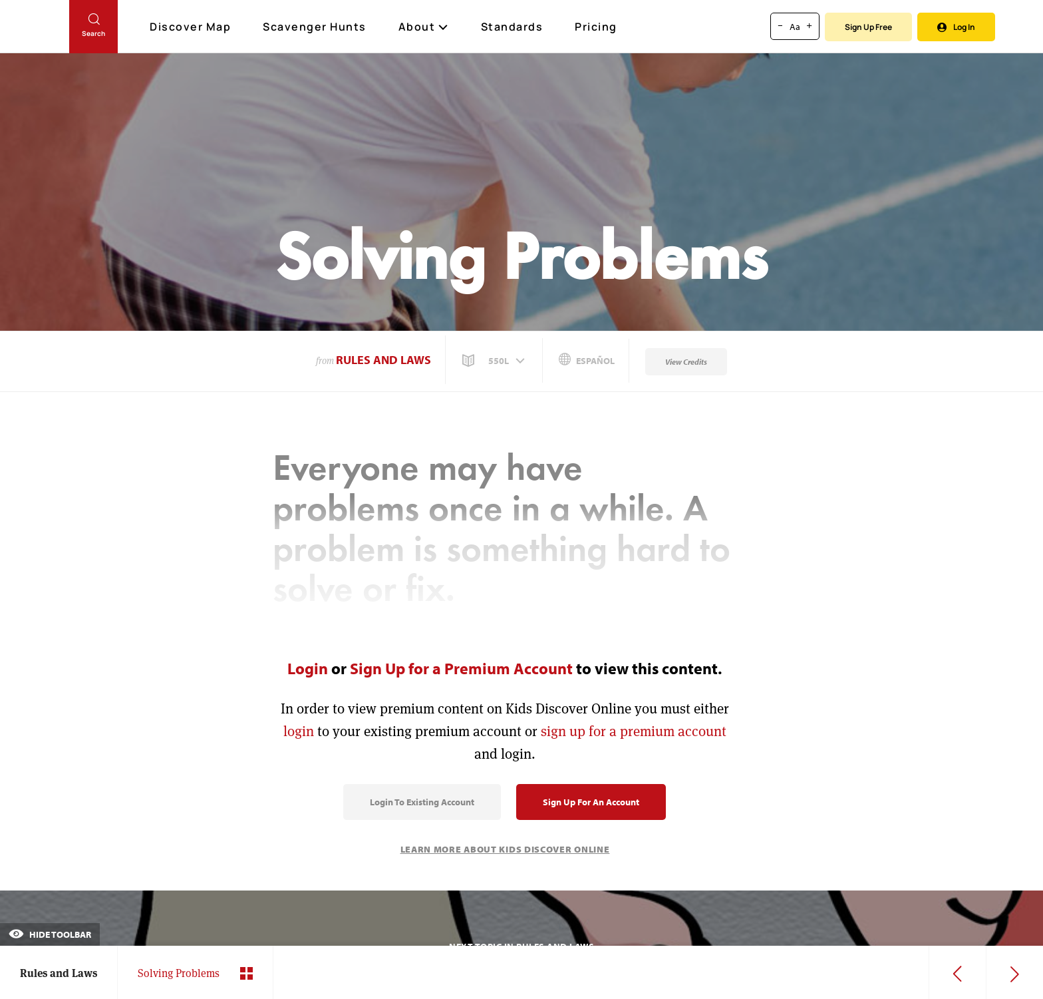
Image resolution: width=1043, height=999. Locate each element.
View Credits (686, 362)
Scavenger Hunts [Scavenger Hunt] (315, 27)
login (298, 731)
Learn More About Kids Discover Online (505, 849)
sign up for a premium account (633, 731)
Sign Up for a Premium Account (461, 668)
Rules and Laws (383, 359)
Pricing (596, 26)
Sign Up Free (868, 27)
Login (307, 668)
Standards (512, 26)
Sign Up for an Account (591, 802)
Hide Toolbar (50, 934)
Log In (956, 27)
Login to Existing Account (422, 802)
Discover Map (192, 27)
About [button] (423, 26)
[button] (495, 361)
